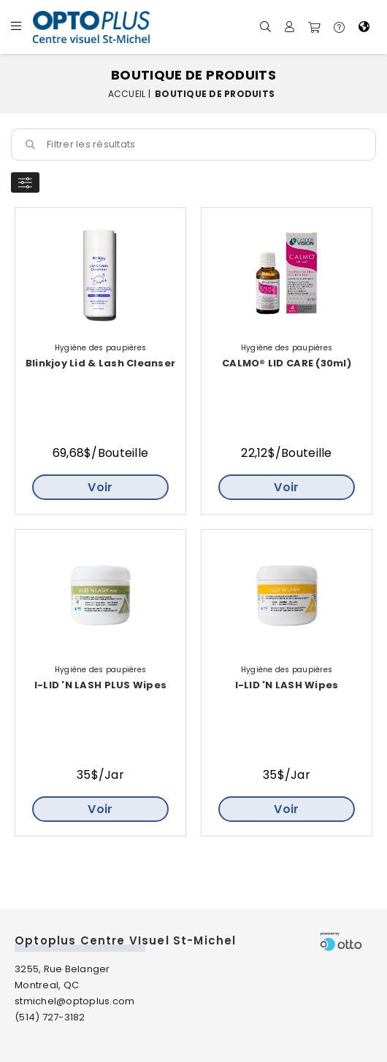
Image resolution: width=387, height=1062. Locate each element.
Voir (100, 487)
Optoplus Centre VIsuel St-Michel (125, 940)
